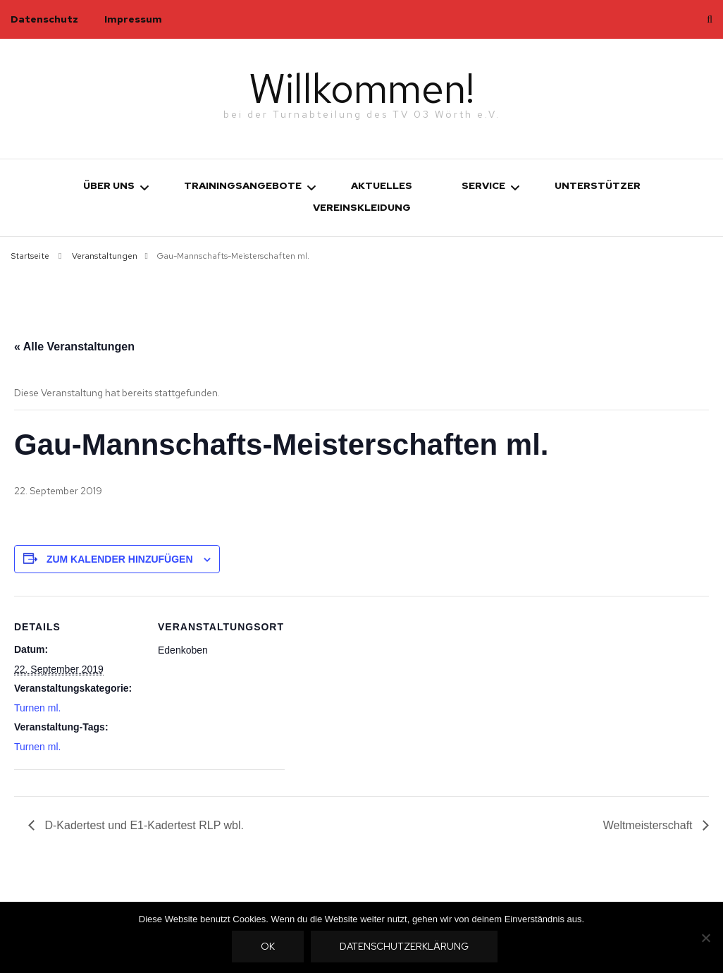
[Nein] (705, 938)
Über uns (109, 185)
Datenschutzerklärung (404, 947)
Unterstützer (598, 185)
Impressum (133, 19)
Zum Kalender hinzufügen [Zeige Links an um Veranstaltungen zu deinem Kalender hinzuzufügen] (120, 558)
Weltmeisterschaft (649, 825)
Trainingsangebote (243, 185)
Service (483, 185)
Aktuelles (381, 185)
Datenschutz (44, 19)
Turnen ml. (37, 707)
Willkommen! (361, 88)
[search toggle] (709, 19)
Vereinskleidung (362, 207)
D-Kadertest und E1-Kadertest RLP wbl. (143, 825)
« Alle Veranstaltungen (74, 347)
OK (268, 947)
